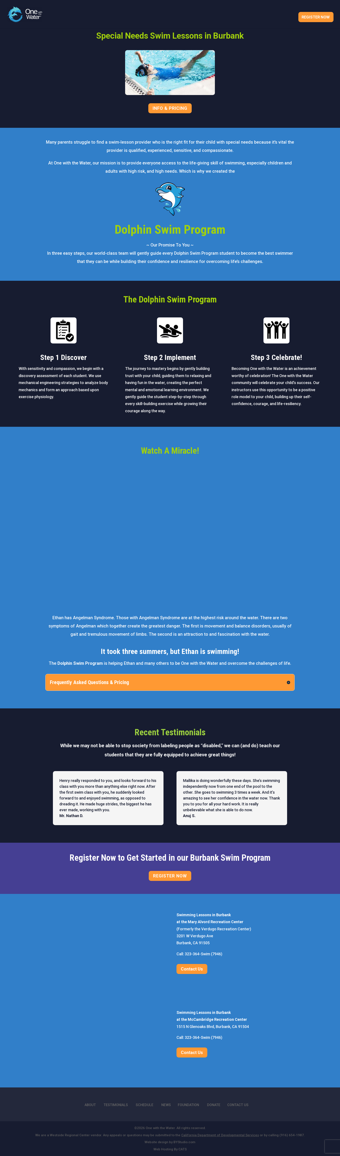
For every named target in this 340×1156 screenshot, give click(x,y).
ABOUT (90, 1105)
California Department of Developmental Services (220, 1135)
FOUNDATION (188, 1105)
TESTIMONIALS (116, 1105)
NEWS (166, 1105)
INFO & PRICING (170, 108)
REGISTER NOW (170, 875)
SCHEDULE (144, 1105)
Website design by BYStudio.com (170, 1142)
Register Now (316, 17)
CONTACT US (237, 1105)
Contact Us (192, 969)
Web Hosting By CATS (170, 1149)
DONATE (213, 1105)
